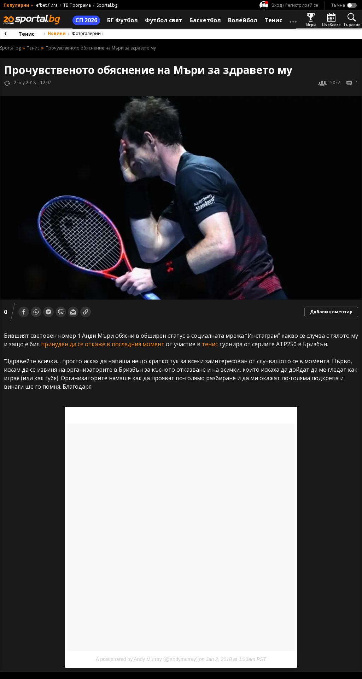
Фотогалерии (86, 33)
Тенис (26, 33)
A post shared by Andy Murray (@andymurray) (147, 659)
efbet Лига (47, 5)
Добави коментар (331, 312)
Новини (57, 33)
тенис (210, 344)
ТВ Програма (77, 5)
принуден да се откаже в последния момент (102, 344)
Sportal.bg (107, 5)
